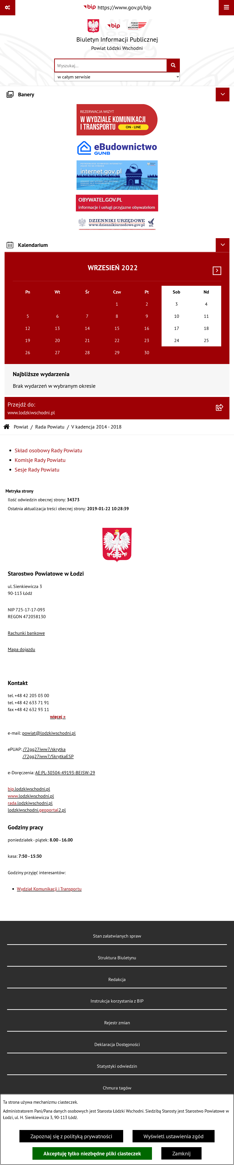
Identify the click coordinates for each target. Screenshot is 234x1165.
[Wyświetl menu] (226, 7)
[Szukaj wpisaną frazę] (173, 65)
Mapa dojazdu (21, 649)
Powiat (21, 427)
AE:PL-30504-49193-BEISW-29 (65, 772)
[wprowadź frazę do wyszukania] (110, 65)
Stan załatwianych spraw (117, 936)
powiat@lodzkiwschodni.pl (49, 733)
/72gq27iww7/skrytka (44, 749)
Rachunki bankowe (26, 633)
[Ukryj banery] (222, 94)
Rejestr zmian (117, 1022)
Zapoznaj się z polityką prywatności (71, 1136)
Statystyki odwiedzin (117, 1066)
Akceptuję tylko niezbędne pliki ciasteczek (92, 1153)
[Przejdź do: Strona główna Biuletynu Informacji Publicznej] (6, 427)
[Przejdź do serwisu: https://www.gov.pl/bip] (117, 7)
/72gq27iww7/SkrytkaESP (48, 756)
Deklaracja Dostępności (117, 1044)
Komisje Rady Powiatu (40, 459)
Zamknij (181, 1153)
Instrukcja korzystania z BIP (117, 1001)
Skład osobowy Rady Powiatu (48, 450)
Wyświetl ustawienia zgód (174, 1136)
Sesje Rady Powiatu (37, 469)
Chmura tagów (117, 1088)
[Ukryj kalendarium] (222, 245)
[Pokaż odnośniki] (7, 7)
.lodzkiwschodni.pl (29, 789)
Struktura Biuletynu (117, 957)
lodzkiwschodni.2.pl (37, 810)
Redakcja (117, 979)
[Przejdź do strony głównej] (117, 36)
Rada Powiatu (49, 427)
